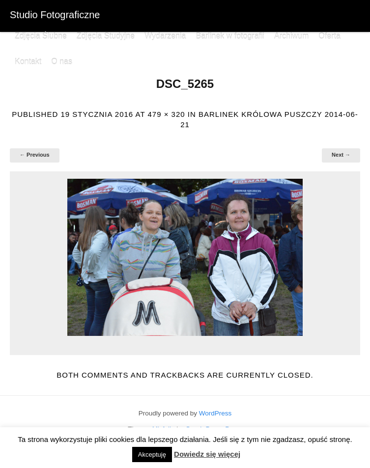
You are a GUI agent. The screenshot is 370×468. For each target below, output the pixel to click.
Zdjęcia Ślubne (41, 36)
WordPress (215, 413)
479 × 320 (166, 114)
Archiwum (291, 36)
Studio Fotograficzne (55, 14)
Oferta (329, 36)
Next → (341, 155)
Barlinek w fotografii (230, 36)
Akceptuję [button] (152, 454)
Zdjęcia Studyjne (106, 36)
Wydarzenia (165, 36)
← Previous (35, 155)
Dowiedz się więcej (207, 454)
